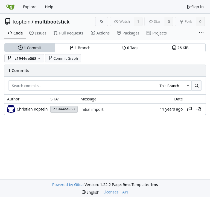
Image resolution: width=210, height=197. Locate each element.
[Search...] (196, 85)
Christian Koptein (32, 109)
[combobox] (173, 85)
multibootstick (51, 21)
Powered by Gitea (68, 184)
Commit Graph (63, 58)
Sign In (195, 6)
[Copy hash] (189, 109)
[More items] (201, 33)
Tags (130, 47)
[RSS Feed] (101, 21)
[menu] (91, 192)
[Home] (10, 7)
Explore (29, 6)
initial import (91, 109)
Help (49, 6)
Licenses (111, 192)
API (125, 192)
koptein (22, 21)
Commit (29, 47)
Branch (80, 47)
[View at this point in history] (199, 109)
